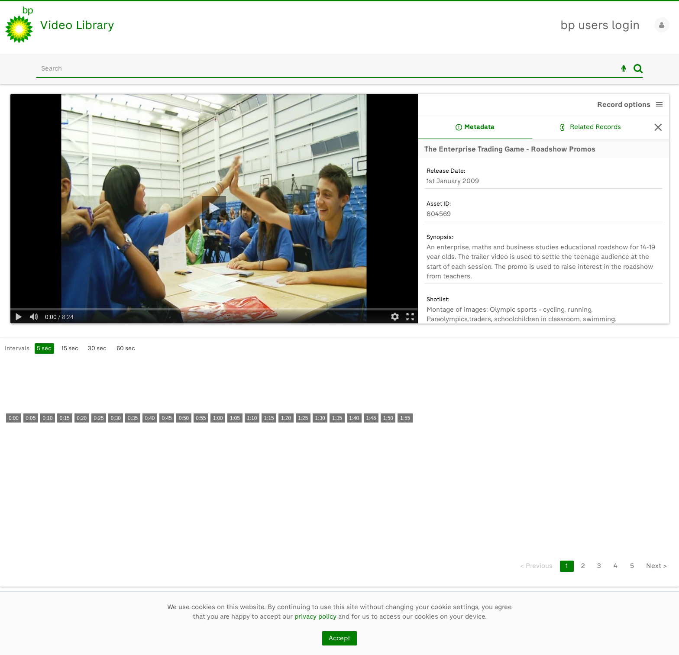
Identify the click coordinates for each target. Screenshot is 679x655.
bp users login (600, 25)
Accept (339, 638)
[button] (659, 104)
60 (125, 348)
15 (69, 348)
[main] (339, 337)
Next (656, 566)
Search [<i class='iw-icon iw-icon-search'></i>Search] (638, 68)
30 (97, 348)
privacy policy (315, 616)
